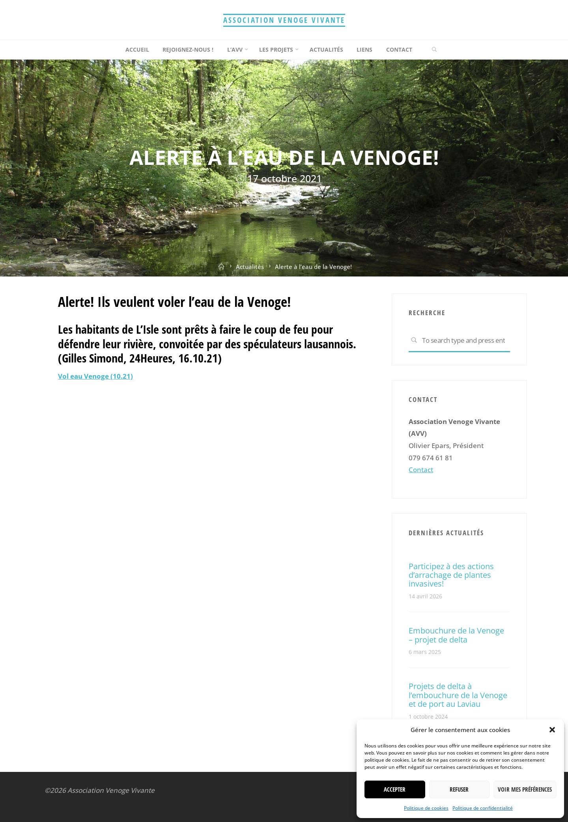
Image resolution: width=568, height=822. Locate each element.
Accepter (394, 789)
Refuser (459, 789)
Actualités (250, 270)
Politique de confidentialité (482, 808)
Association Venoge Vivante (284, 20)
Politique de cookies (426, 808)
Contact (421, 469)
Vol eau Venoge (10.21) (95, 376)
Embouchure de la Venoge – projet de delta (456, 635)
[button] (552, 730)
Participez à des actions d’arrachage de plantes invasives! (451, 574)
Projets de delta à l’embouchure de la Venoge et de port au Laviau (458, 694)
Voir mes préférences (525, 789)
